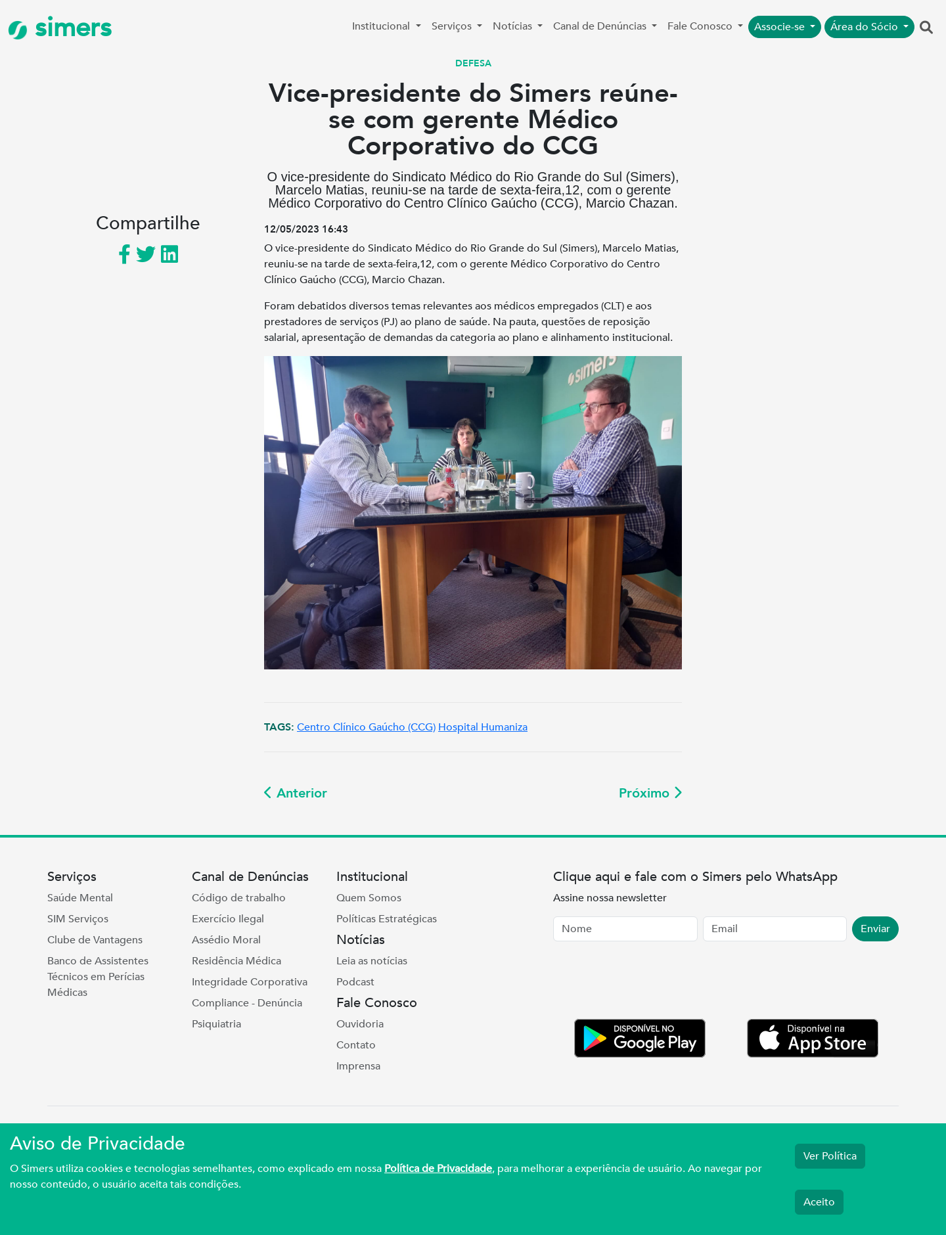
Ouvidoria (360, 1024)
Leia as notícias (371, 961)
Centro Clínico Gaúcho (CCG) (366, 727)
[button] (926, 28)
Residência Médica (236, 961)
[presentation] (653, 982)
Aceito (819, 1202)
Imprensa (358, 1066)
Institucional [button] (382, 26)
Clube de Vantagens (95, 940)
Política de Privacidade (438, 1168)
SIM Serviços (77, 919)
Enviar (875, 929)
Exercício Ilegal (228, 919)
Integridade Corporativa (249, 982)
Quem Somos (368, 898)
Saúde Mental (80, 898)
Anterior (295, 793)
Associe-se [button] (780, 27)
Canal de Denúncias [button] (601, 26)
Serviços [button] (453, 26)
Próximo (650, 793)
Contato (356, 1045)
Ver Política (830, 1156)
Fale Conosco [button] (701, 26)
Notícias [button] (514, 26)
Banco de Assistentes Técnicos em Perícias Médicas (97, 977)
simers (60, 28)
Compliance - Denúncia (247, 1003)
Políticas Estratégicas (386, 919)
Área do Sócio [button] (865, 27)
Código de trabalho (239, 898)
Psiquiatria (216, 1024)
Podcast (355, 982)
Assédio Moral (226, 940)
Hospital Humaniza (483, 727)
